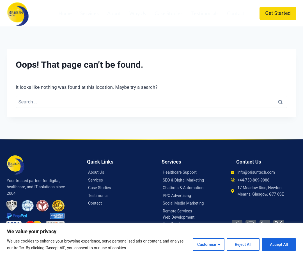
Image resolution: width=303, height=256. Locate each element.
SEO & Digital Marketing (183, 180)
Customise (206, 244)
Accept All (279, 244)
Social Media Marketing (183, 203)
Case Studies (169, 13)
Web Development (178, 217)
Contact (236, 13)
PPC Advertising (177, 195)
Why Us (137, 13)
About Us (96, 172)
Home (65, 13)
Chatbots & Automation (183, 187)
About (114, 13)
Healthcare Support (180, 172)
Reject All (243, 244)
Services (89, 13)
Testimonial (98, 195)
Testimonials (205, 13)
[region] (151, 239)
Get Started (278, 13)
